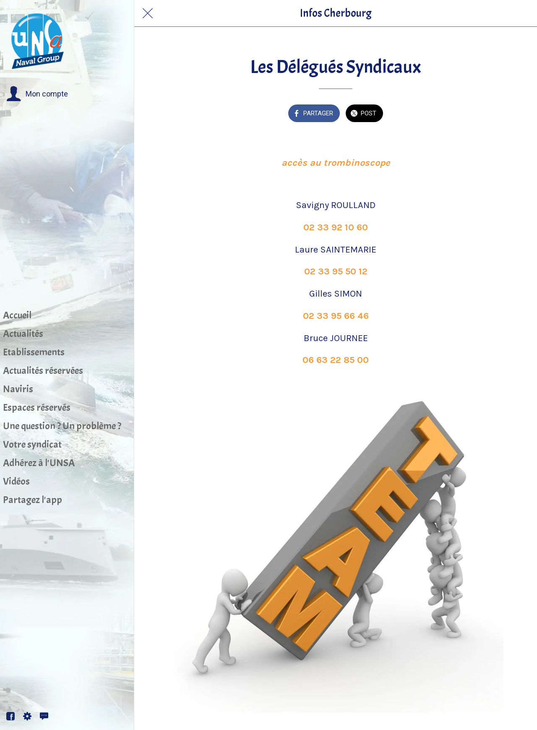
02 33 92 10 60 (335, 227)
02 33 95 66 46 (336, 315)
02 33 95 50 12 (336, 271)
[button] (37, 94)
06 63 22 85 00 (335, 360)
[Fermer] (148, 13)
